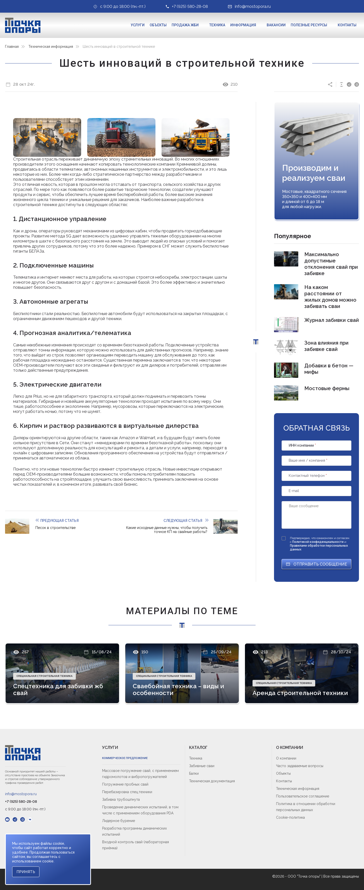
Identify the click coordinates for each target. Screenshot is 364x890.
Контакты (347, 25)
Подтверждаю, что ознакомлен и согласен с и (319, 543)
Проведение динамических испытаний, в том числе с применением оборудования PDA (140, 810)
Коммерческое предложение (125, 758)
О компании (286, 758)
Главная (12, 47)
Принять (25, 872)
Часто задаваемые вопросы (299, 766)
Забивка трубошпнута (121, 799)
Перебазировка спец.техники (127, 792)
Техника (217, 25)
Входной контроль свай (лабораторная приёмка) (135, 845)
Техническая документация (212, 781)
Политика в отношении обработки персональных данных (305, 807)
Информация (243, 25)
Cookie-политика (290, 817)
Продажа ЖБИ (185, 25)
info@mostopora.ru (21, 794)
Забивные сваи (201, 766)
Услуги (138, 25)
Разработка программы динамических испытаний (134, 831)
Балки (194, 773)
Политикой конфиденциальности (318, 542)
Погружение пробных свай (125, 784)
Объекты (158, 25)
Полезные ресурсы (309, 25)
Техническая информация (50, 47)
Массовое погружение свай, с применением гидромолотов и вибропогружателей (140, 774)
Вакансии (276, 25)
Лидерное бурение (118, 821)
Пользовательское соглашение (302, 796)
